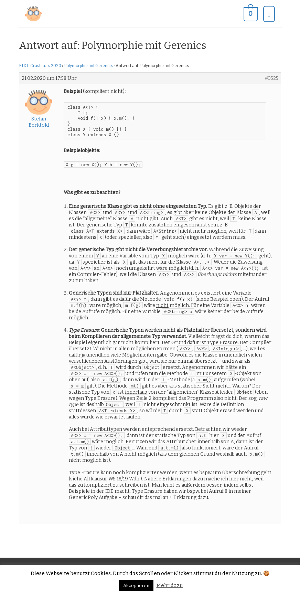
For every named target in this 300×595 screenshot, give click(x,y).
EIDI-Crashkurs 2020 (40, 65)
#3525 (271, 78)
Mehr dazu (170, 585)
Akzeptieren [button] (136, 585)
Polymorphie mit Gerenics (88, 65)
